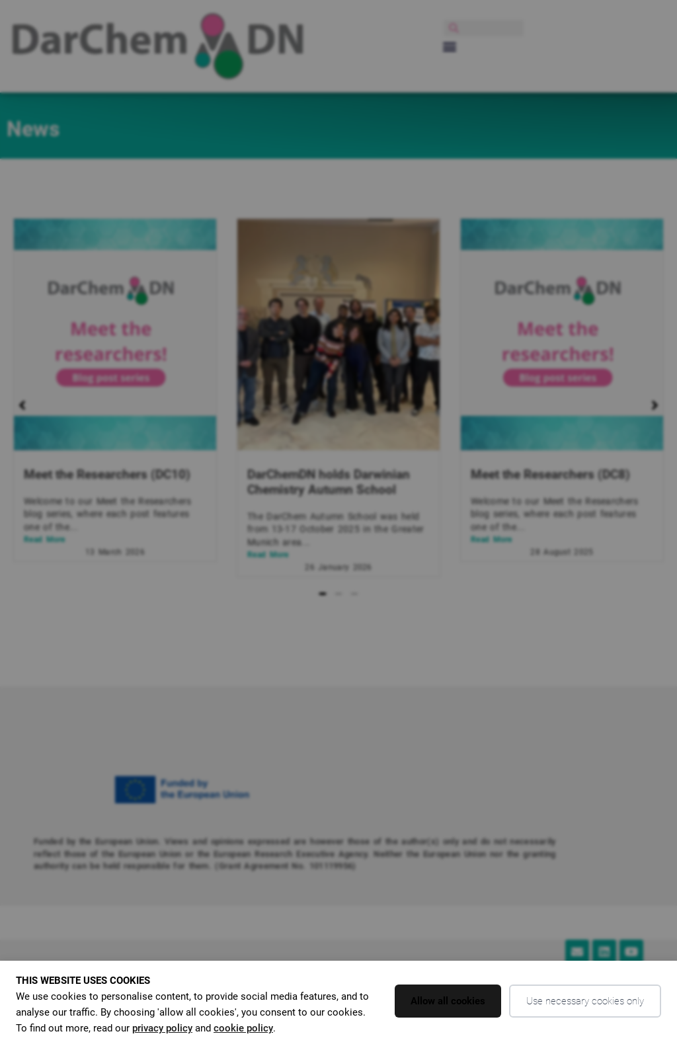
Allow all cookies (448, 1001)
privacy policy (162, 1028)
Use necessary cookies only (585, 1001)
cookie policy (243, 1028)
